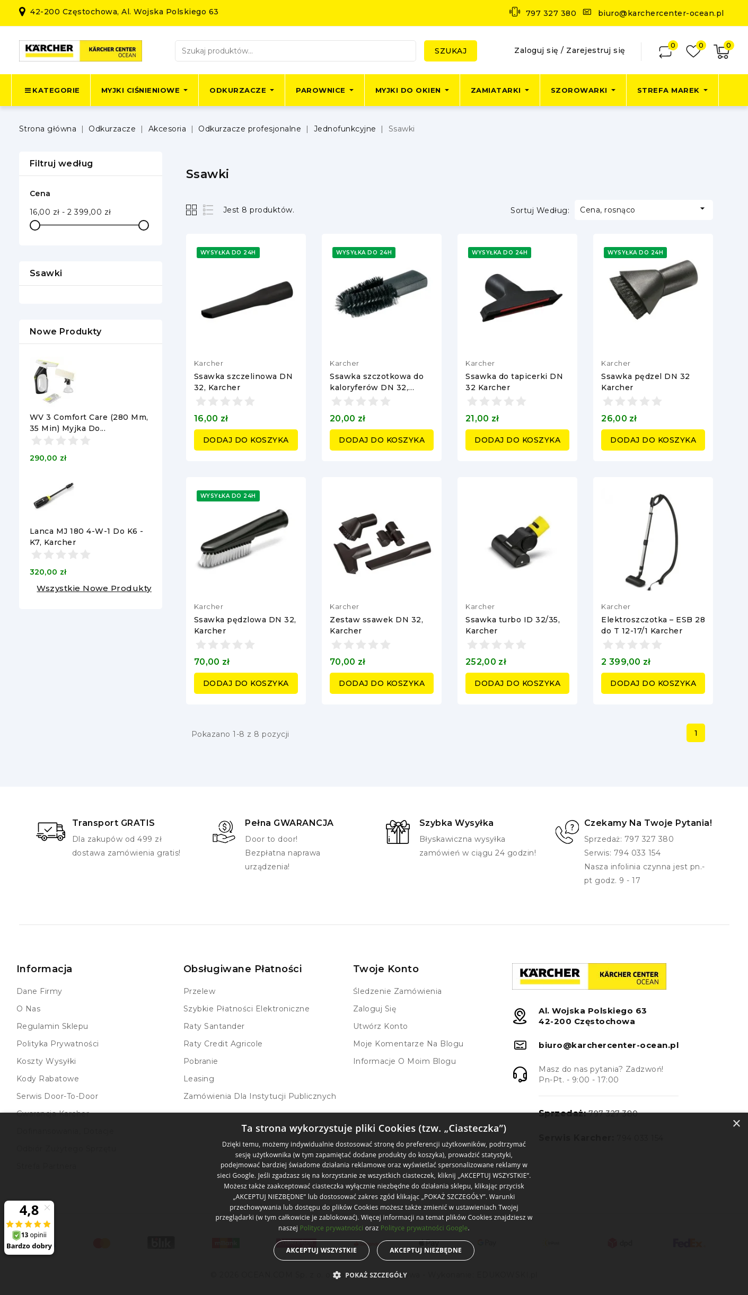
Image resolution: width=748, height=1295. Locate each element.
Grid (192, 209)
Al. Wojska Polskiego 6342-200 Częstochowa (593, 1016)
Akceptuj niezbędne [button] (426, 1250)
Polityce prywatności (331, 1227)
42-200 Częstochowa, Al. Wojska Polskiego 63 (124, 11)
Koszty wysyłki (46, 1061)
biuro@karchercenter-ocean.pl (661, 13)
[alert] (374, 1204)
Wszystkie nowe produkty (94, 588)
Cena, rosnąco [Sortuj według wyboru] (644, 209)
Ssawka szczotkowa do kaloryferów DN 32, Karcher (377, 387)
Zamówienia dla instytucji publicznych (260, 1096)
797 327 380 (551, 13)
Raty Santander (214, 1026)
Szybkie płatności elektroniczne (246, 1009)
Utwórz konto (380, 1026)
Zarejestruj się (596, 50)
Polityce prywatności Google (424, 1227)
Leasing (199, 1078)
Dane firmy (39, 991)
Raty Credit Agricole (223, 1044)
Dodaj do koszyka (246, 440)
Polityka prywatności (57, 1044)
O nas (28, 1009)
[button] (374, 1275)
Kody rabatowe (48, 1078)
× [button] (736, 1124)
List (208, 209)
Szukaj (451, 51)
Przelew (199, 991)
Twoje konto (386, 969)
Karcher (209, 363)
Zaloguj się (537, 50)
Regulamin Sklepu (52, 1026)
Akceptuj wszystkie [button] (321, 1250)
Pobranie (200, 1061)
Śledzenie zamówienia (397, 991)
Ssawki (46, 273)
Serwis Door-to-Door (57, 1096)
